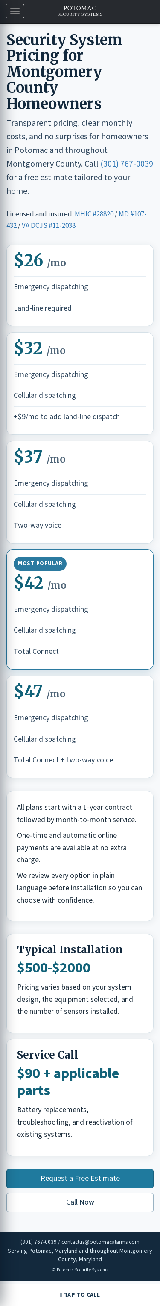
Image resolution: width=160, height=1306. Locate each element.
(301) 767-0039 (126, 164)
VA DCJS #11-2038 (49, 226)
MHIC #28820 (94, 214)
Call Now (80, 1202)
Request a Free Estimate (80, 1178)
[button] (15, 11)
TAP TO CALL (80, 1295)
